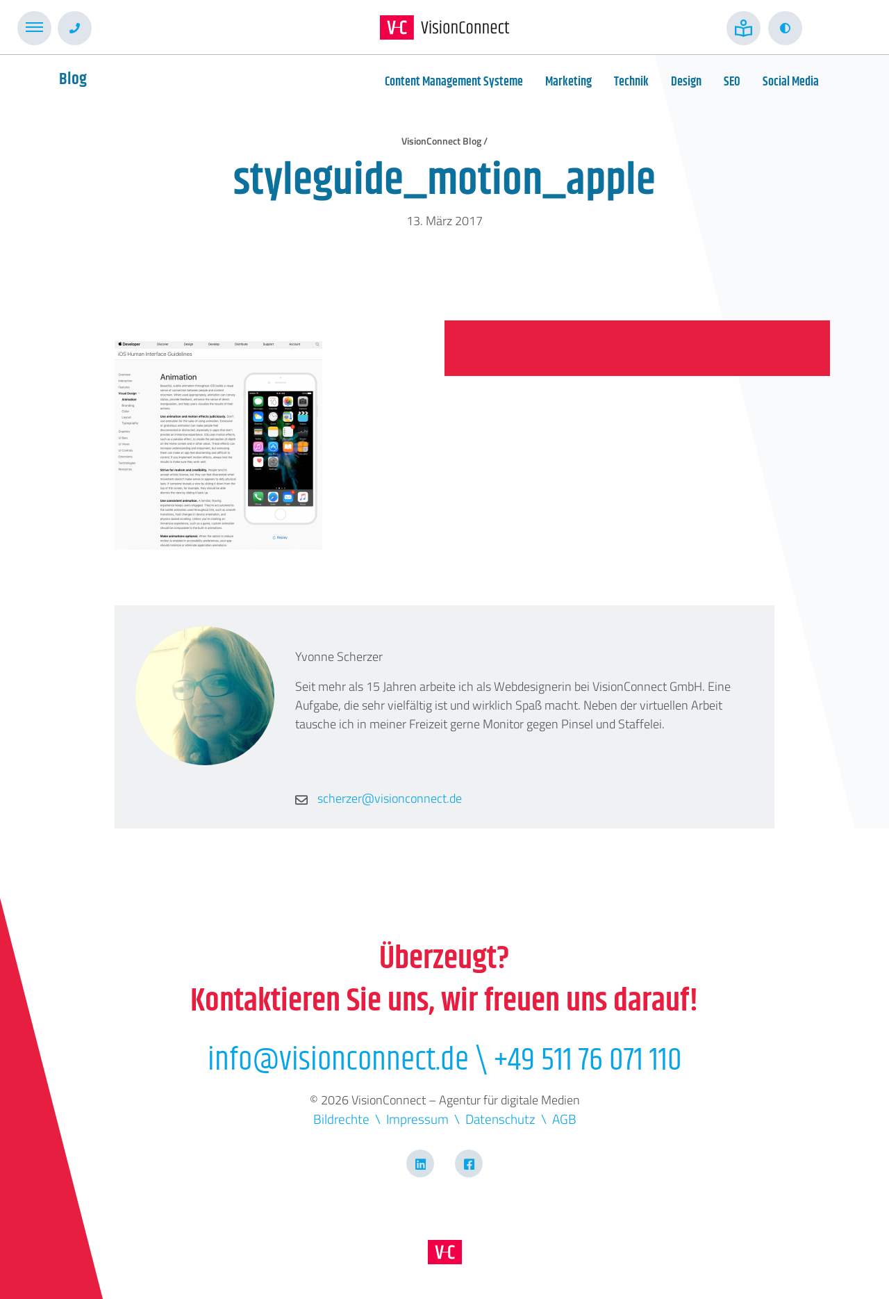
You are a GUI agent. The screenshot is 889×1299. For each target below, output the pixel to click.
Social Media (791, 82)
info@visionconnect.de (338, 1060)
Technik (631, 82)
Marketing (568, 82)
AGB (564, 1119)
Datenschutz (500, 1119)
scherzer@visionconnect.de (378, 798)
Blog (73, 79)
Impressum (417, 1119)
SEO (732, 82)
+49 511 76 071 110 (588, 1060)
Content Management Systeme (454, 82)
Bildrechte (341, 1119)
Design (686, 82)
